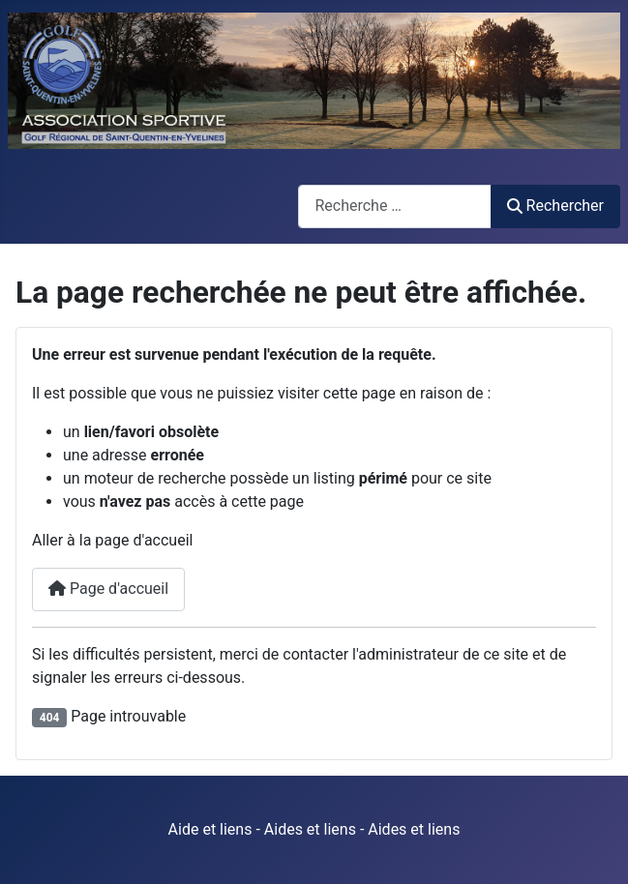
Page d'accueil (108, 588)
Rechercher (555, 205)
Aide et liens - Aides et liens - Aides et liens (314, 829)
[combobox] (395, 206)
